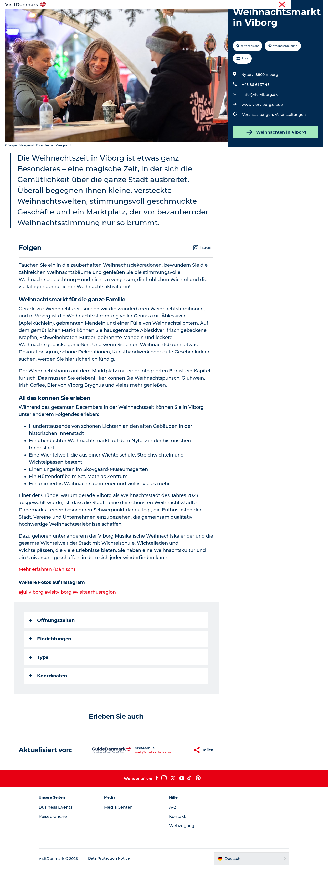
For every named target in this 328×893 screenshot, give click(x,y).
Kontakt (177, 840)
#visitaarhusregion (95, 616)
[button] (173, 774)
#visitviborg (58, 616)
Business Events (60, 831)
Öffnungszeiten (52, 645)
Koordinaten (48, 700)
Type (39, 681)
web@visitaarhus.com (137, 777)
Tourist (277, 5)
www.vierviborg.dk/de (262, 129)
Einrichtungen (50, 663)
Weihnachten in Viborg (275, 156)
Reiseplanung (221, 16)
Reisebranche (297, 5)
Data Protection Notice (114, 883)
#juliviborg (31, 616)
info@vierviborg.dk (260, 119)
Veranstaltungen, (258, 139)
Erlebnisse (159, 16)
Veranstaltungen (290, 139)
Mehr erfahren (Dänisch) (47, 594)
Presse (318, 5)
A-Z (173, 831)
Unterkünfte (188, 16)
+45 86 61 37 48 (255, 109)
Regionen (131, 16)
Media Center (120, 831)
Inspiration (104, 16)
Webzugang (182, 850)
